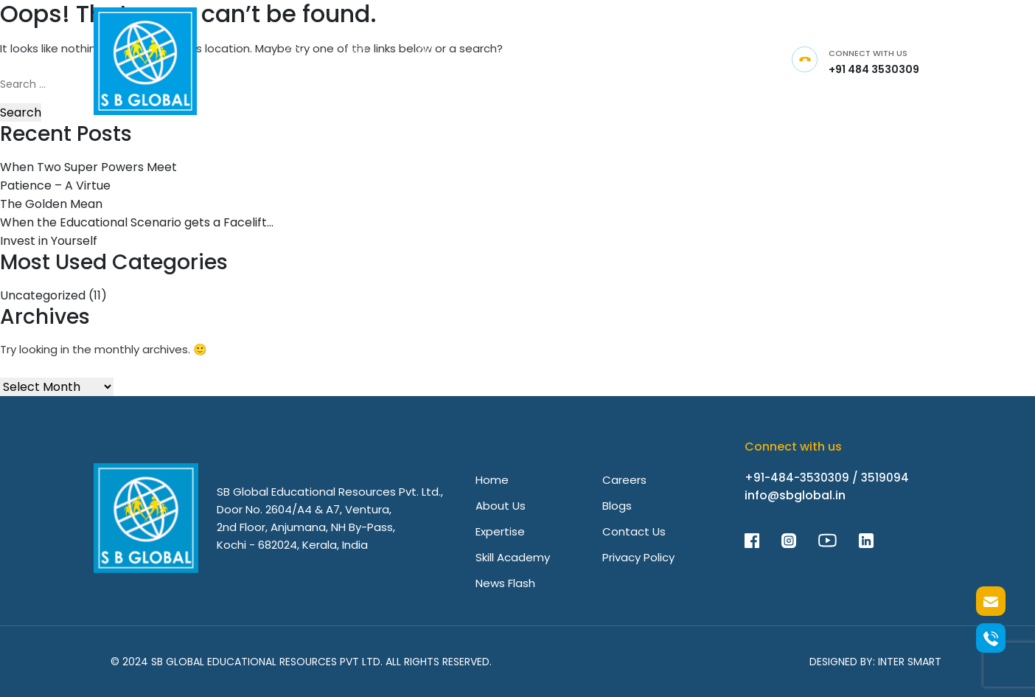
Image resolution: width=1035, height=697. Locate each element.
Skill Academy (512, 557)
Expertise (500, 531)
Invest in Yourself (48, 240)
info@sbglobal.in (795, 495)
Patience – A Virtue (55, 185)
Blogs (617, 505)
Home (492, 480)
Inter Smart (909, 661)
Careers (624, 480)
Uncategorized (43, 295)
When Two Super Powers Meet (88, 167)
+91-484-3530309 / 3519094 (827, 477)
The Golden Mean (51, 203)
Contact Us (634, 531)
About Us (500, 505)
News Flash (505, 583)
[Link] (293, 60)
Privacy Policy (638, 557)
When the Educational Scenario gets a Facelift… (136, 222)
